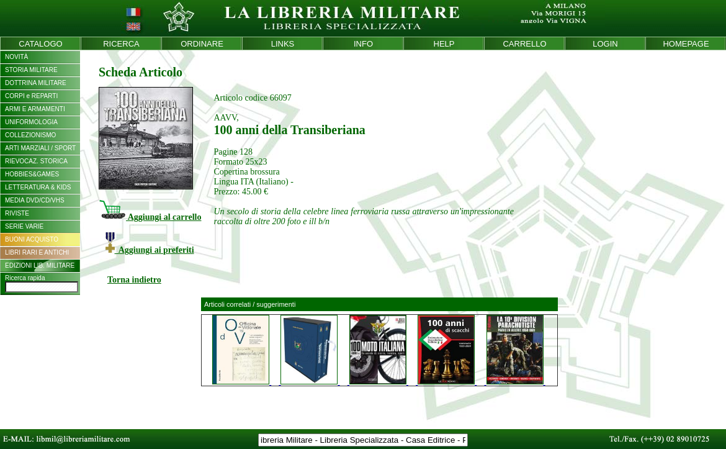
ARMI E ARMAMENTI (35, 109)
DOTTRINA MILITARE (35, 82)
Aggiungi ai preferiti (149, 250)
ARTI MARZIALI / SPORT (40, 148)
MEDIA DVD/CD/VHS (35, 200)
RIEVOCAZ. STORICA (36, 161)
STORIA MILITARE (31, 69)
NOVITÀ (16, 56)
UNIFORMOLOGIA (31, 122)
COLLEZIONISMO (30, 135)
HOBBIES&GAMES (32, 174)
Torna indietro (134, 279)
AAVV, (225, 117)
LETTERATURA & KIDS (38, 187)
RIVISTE (17, 213)
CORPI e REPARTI (31, 96)
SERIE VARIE (24, 226)
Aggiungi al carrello (150, 217)
